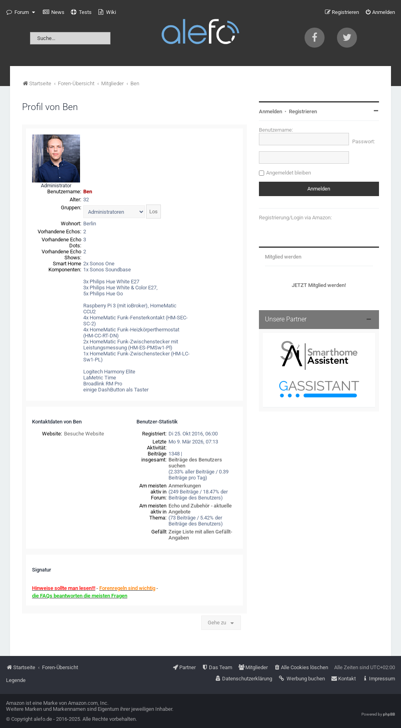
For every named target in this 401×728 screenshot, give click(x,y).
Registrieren (303, 111)
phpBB (389, 714)
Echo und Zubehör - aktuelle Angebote (200, 509)
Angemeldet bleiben (288, 173)
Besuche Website (84, 434)
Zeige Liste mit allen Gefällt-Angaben (200, 535)
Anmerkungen (184, 486)
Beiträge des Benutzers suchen (195, 463)
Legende (16, 680)
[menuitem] (53, 12)
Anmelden (270, 111)
